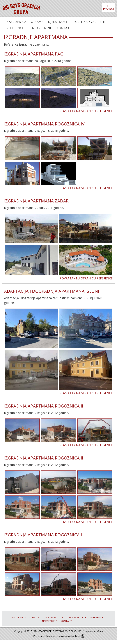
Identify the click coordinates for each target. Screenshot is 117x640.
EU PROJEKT (108, 7)
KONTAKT (64, 28)
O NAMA (37, 22)
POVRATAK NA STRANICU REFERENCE (86, 111)
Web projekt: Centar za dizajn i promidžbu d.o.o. (56, 636)
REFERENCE (15, 28)
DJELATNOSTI (58, 22)
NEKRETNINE (42, 28)
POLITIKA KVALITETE (89, 22)
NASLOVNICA (16, 22)
